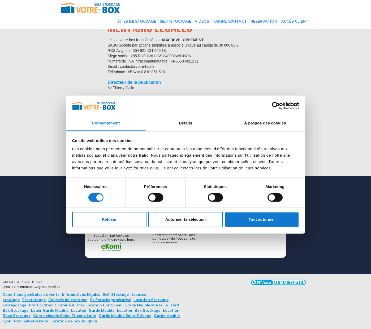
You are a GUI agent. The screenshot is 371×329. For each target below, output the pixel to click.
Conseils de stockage (67, 299)
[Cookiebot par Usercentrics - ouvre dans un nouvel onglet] (276, 106)
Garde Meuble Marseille (146, 305)
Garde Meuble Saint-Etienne (125, 315)
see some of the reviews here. (111, 239)
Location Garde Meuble (92, 310)
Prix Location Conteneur (52, 305)
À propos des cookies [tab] (265, 123)
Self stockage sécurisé (110, 299)
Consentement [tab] (106, 123)
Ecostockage (34, 299)
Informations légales (81, 294)
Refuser (109, 219)
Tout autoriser (262, 219)
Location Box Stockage (138, 310)
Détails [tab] (185, 123)
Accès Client (294, 21)
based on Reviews (111, 236)
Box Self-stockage (31, 321)
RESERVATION (264, 21)
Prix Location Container (99, 305)
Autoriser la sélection (185, 219)
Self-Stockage (175, 21)
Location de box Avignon (73, 321)
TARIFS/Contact (230, 21)
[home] (90, 8)
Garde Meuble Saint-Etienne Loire (64, 315)
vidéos (202, 21)
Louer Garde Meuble (49, 310)
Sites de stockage (136, 21)
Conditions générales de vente (31, 294)
